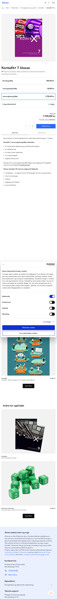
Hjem (2, 8)
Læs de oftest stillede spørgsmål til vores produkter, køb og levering (25, 544)
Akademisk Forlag (44, 480)
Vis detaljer (47, 322)
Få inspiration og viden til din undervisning (19, 512)
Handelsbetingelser (36, 593)
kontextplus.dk (25, 165)
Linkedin (35, 583)
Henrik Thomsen (10, 71)
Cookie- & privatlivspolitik (22, 593)
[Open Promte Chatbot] (51, 593)
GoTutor (12, 482)
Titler (7, 8)
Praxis (7, 482)
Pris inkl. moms (43, 120)
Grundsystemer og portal (28, 8)
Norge (26, 482)
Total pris (53, 114)
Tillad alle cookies (28, 327)
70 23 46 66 (13, 529)
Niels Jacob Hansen (37, 71)
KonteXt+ (41, 8)
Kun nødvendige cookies (28, 333)
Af (2, 71)
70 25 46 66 (13, 498)
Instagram (21, 583)
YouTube (31, 583)
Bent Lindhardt (23, 71)
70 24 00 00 (13, 573)
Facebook (26, 583)
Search (49, 2)
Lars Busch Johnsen (9, 74)
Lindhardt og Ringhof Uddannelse (16, 480)
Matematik (14, 8)
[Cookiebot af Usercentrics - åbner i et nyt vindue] (46, 264)
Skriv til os (12, 502)
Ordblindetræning (35, 482)
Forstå (46, 482)
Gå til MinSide (10, 555)
